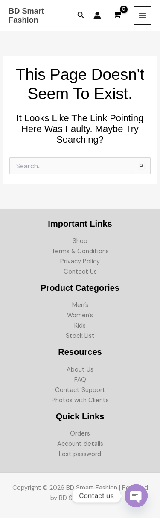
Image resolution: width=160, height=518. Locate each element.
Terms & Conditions (80, 251)
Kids (80, 326)
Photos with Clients (80, 400)
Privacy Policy (80, 262)
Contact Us (80, 272)
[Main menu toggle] (142, 15)
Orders (80, 434)
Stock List (80, 336)
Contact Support (80, 390)
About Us (80, 370)
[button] (81, 15)
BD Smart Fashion (26, 15)
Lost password (80, 454)
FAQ (80, 380)
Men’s (80, 305)
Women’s (80, 315)
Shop (80, 241)
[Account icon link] (97, 15)
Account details (80, 444)
